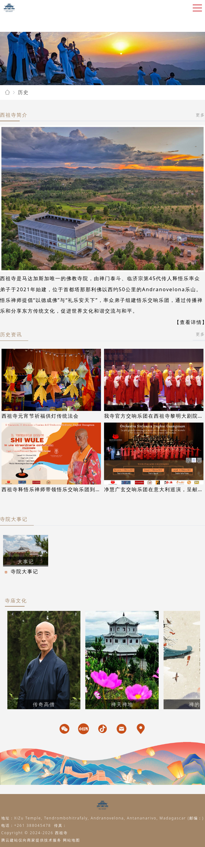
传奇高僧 (44, 704)
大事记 (25, 561)
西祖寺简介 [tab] (14, 114)
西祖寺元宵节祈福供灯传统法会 (40, 415)
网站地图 (71, 840)
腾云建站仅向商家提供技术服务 (31, 840)
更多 (200, 115)
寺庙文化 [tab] (16, 600)
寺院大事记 (14, 519)
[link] (7, 92)
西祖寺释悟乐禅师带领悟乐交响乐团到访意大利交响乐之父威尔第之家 (87, 489)
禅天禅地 (122, 704)
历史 (23, 92)
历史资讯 (11, 334)
